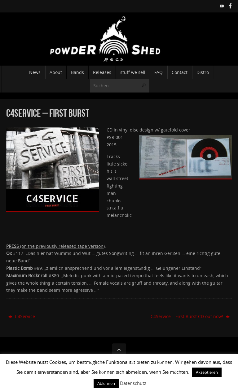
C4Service (21, 316)
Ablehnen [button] (106, 383)
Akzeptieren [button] (207, 372)
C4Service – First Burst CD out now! (190, 316)
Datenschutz (133, 383)
